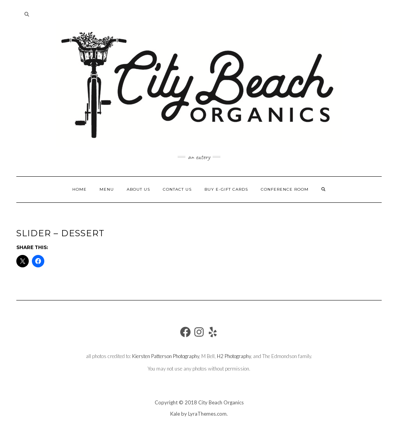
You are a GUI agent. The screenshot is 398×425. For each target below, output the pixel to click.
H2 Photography (234, 356)
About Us (138, 189)
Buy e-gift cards (226, 189)
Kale (175, 414)
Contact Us (177, 189)
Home (79, 189)
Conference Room (285, 189)
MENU (107, 189)
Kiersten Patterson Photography (165, 356)
